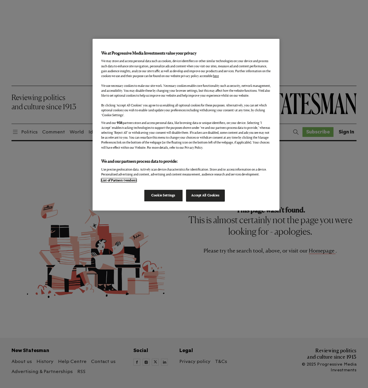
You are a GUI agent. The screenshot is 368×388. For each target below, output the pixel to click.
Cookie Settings (163, 195)
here (216, 76)
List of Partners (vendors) (119, 180)
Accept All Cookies (205, 195)
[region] (186, 125)
